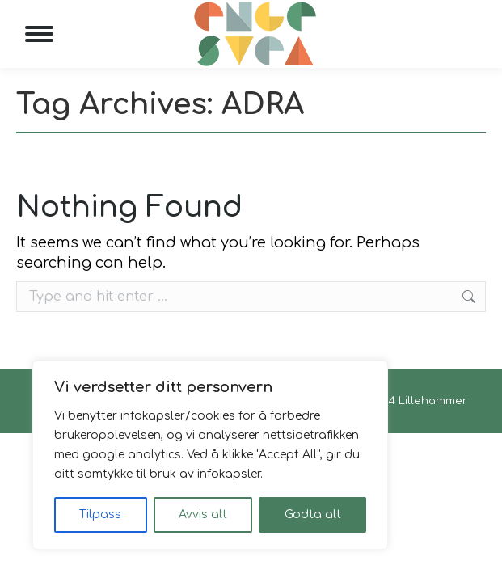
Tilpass (100, 514)
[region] (210, 455)
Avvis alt (203, 514)
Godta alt (313, 514)
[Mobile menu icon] (39, 34)
